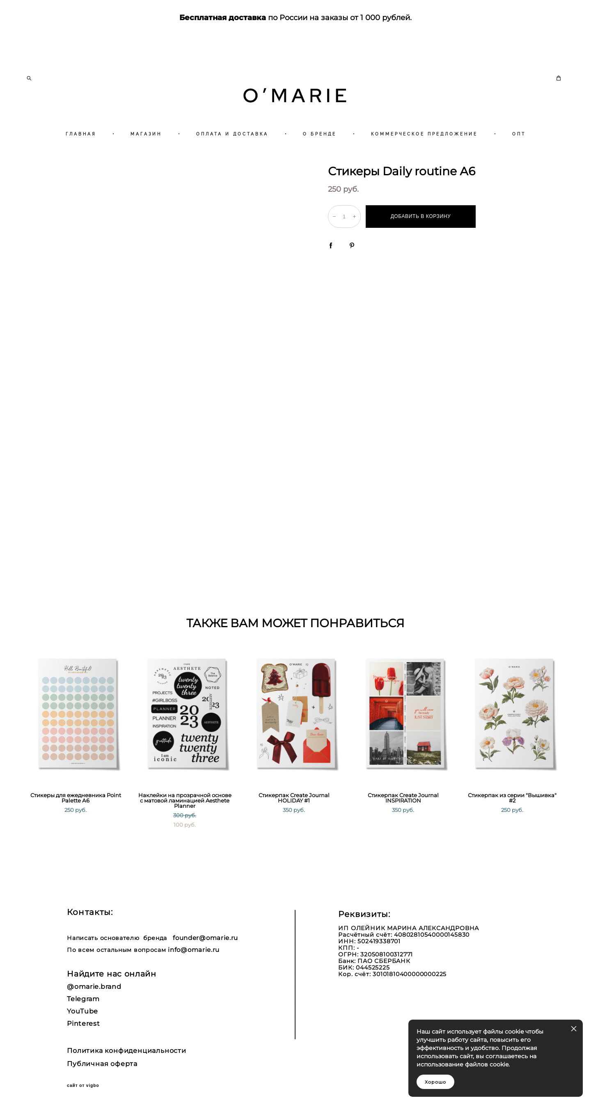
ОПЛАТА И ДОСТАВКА (232, 155)
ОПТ (519, 155)
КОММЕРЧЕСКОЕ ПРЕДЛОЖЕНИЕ (424, 155)
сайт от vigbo (83, 1086)
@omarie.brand (94, 986)
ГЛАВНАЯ (81, 155)
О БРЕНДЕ (320, 155)
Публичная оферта (102, 1064)
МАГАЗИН (146, 155)
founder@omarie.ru (205, 938)
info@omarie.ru (194, 950)
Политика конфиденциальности (126, 1051)
